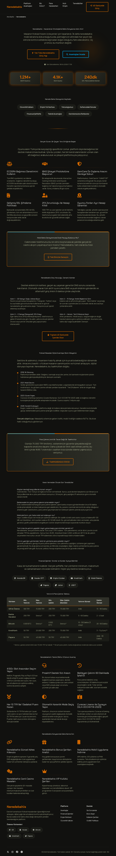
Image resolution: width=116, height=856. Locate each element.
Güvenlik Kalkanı (26, 107)
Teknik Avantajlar (55, 114)
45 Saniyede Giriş (97, 7)
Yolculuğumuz (67, 107)
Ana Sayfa (10, 17)
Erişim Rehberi (66, 817)
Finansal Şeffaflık (34, 114)
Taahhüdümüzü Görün (58, 461)
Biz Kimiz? (42, 4)
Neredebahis (14, 7)
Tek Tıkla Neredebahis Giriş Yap (43, 54)
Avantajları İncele (75, 54)
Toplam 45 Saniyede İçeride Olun (58, 336)
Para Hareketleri (53, 4)
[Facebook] (17, 851)
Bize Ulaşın (91, 814)
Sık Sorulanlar (92, 810)
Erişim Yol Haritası (47, 107)
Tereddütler (78, 3)
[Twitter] (8, 851)
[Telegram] (22, 851)
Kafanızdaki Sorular (88, 107)
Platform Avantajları (28, 4)
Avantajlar (64, 810)
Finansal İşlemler (67, 814)
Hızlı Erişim (65, 4)
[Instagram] (12, 851)
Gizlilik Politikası (92, 820)
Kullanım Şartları (93, 817)
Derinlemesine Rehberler (79, 114)
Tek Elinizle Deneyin (58, 257)
